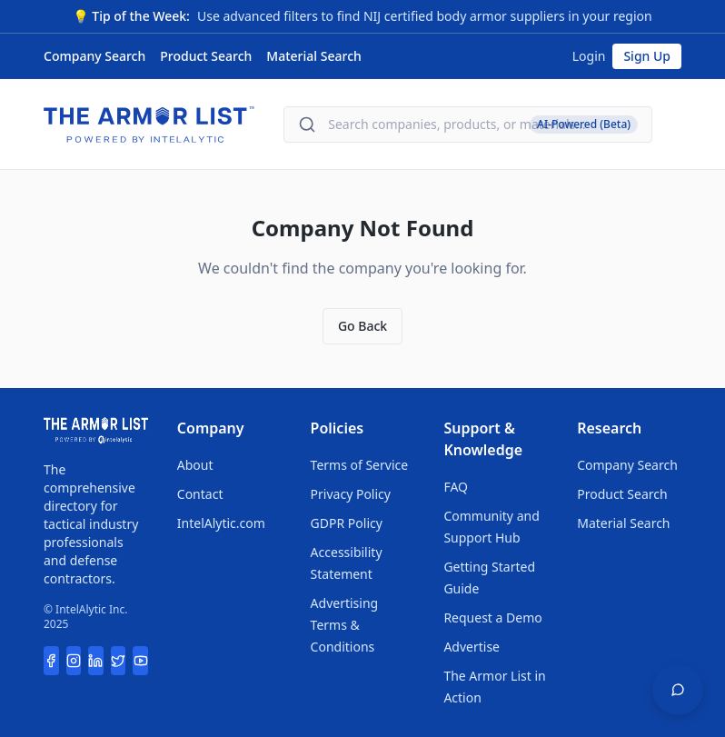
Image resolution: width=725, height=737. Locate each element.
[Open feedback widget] (677, 689)
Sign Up (646, 56)
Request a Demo (492, 617)
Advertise (471, 646)
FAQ (455, 486)
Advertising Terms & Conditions (345, 624)
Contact (200, 494)
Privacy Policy (351, 494)
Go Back (362, 325)
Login (589, 56)
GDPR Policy (346, 523)
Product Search (206, 56)
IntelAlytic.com (221, 523)
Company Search (94, 56)
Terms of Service (360, 464)
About (195, 464)
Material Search (313, 56)
